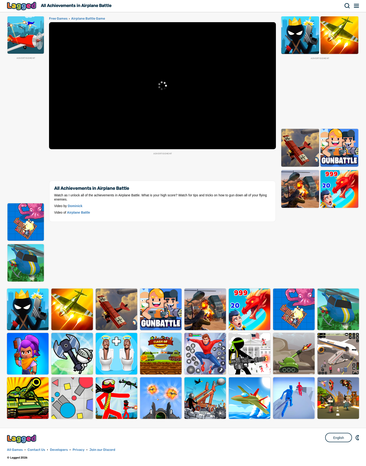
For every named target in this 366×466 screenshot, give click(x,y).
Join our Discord (102, 450)
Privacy (78, 450)
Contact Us (36, 450)
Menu (356, 6)
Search (347, 6)
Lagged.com (22, 439)
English (338, 438)
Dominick (75, 206)
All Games (15, 450)
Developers (59, 450)
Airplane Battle (78, 212)
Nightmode (357, 437)
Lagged (22, 6)
